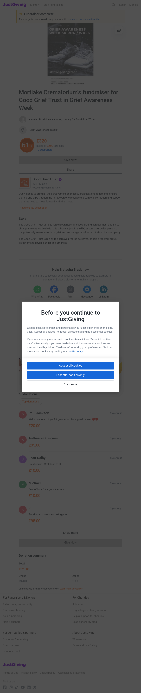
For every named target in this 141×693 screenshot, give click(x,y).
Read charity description (33, 207)
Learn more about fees (71, 588)
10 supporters (44, 149)
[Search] (113, 5)
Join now (77, 604)
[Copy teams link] (64, 340)
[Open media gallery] (70, 54)
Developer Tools (12, 651)
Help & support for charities (88, 616)
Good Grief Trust (47, 179)
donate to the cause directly (83, 19)
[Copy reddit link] (89, 340)
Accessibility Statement (71, 672)
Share (70, 169)
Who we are (79, 639)
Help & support (11, 621)
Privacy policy (29, 672)
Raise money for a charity (17, 604)
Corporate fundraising (15, 639)
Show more (73, 533)
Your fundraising (12, 616)
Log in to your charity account (89, 610)
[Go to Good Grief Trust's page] (25, 183)
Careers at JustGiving (84, 645)
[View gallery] (119, 30)
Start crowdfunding (14, 610)
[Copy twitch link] (100, 340)
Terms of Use (10, 672)
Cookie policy (47, 672)
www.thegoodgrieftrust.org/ (47, 187)
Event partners (11, 645)
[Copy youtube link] (40, 340)
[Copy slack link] (52, 340)
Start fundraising (70, 375)
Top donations (30, 401)
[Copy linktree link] (76, 341)
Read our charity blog (84, 621)
